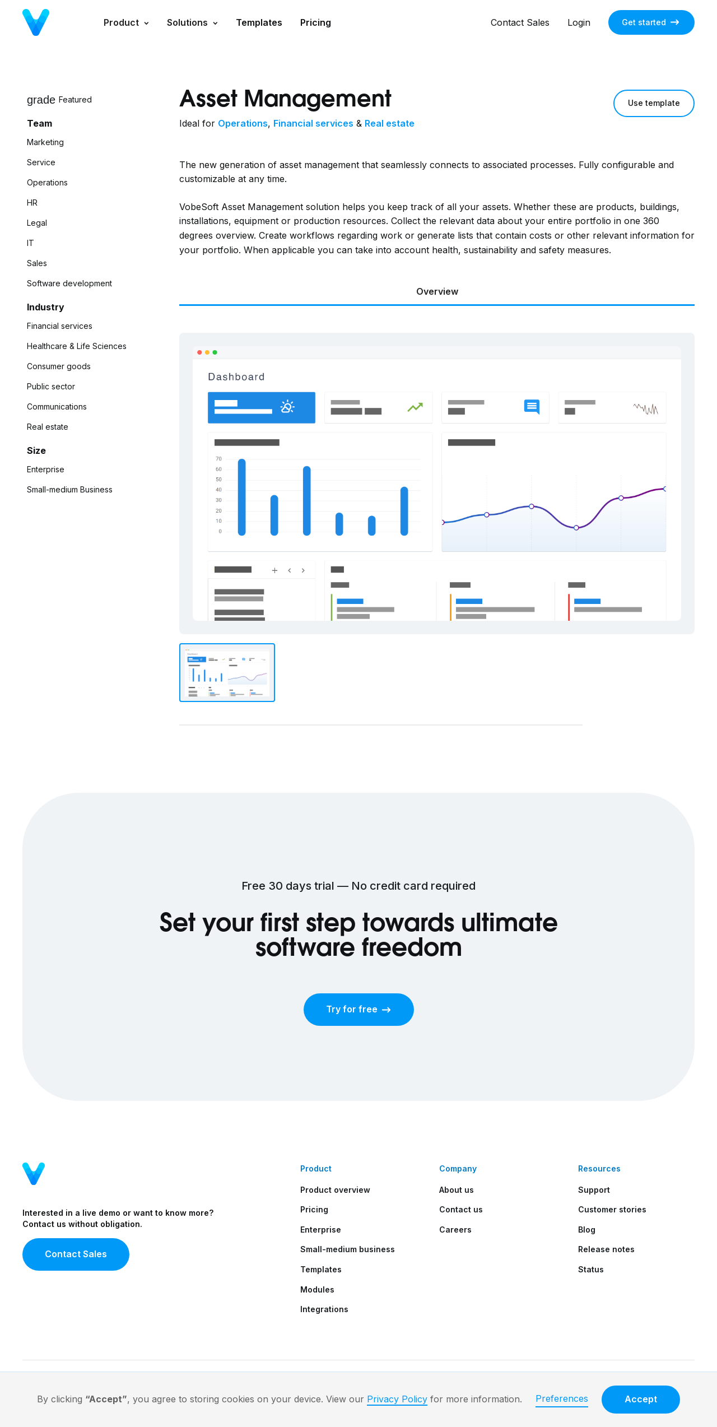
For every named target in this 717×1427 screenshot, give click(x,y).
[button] (126, 22)
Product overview (335, 1189)
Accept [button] (641, 1399)
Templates (259, 22)
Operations (243, 123)
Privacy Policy (397, 1399)
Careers (455, 1229)
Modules (317, 1289)
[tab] (437, 293)
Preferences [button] (562, 1398)
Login (578, 22)
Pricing (315, 22)
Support (594, 1189)
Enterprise (320, 1229)
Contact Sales (520, 22)
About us (456, 1189)
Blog (586, 1229)
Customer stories (612, 1209)
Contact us (461, 1209)
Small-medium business (347, 1249)
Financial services (313, 123)
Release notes (606, 1249)
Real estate (390, 123)
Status (591, 1269)
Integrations (324, 1309)
